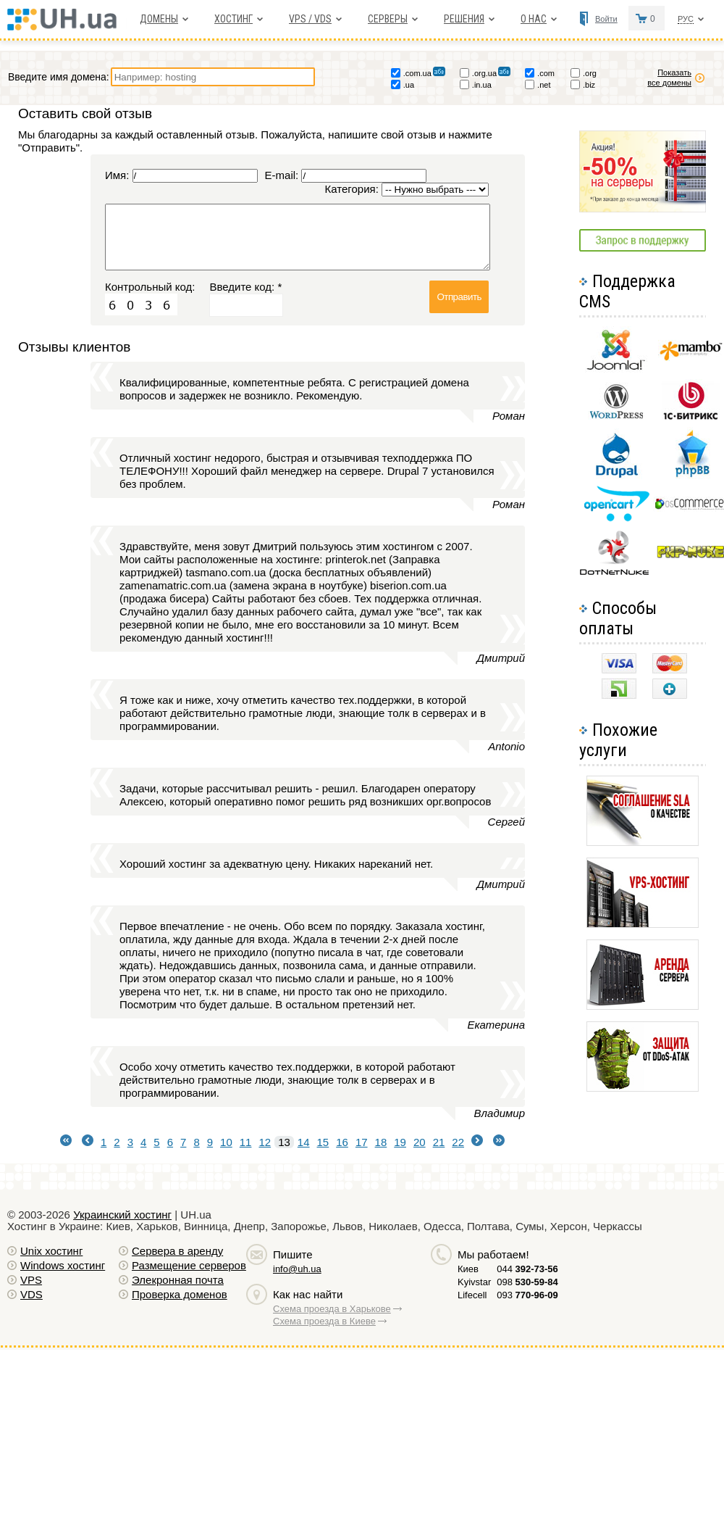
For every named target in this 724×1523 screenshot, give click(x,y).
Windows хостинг (62, 1265)
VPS (31, 1280)
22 (458, 1142)
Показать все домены (676, 77)
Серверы (388, 19)
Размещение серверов (189, 1265)
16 (342, 1142)
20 (419, 1142)
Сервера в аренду (177, 1251)
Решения (464, 19)
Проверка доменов (179, 1294)
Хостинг (233, 19)
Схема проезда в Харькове (332, 1308)
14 (304, 1142)
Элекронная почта (178, 1280)
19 (400, 1142)
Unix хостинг (51, 1251)
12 (264, 1142)
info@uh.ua (297, 1268)
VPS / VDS (310, 19)
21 (439, 1142)
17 (361, 1142)
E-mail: (282, 175)
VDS (31, 1294)
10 (226, 1142)
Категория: (352, 189)
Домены (159, 19)
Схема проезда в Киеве (324, 1321)
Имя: (117, 175)
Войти (606, 18)
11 (246, 1142)
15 (323, 1142)
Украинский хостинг (122, 1214)
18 (381, 1142)
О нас (534, 19)
